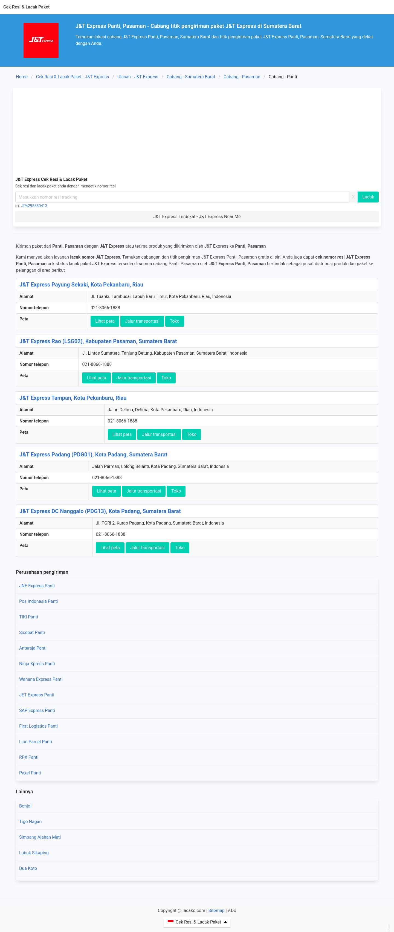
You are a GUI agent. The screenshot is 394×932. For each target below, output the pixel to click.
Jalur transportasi (142, 321)
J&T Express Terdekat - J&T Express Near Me (197, 216)
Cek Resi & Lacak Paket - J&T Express (72, 76)
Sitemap (216, 910)
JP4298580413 (34, 206)
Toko (174, 321)
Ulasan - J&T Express (137, 76)
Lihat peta (105, 321)
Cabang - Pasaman (242, 76)
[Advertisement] (197, 131)
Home (22, 76)
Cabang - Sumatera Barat (191, 76)
